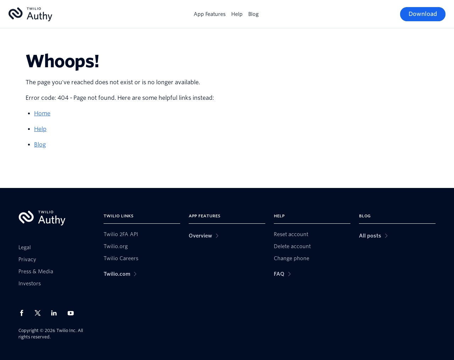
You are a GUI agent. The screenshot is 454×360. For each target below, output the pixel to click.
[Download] (422, 14)
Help (237, 14)
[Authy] (30, 14)
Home (42, 113)
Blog (253, 14)
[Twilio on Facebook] (23, 313)
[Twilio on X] (40, 313)
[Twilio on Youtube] (72, 313)
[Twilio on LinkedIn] (56, 313)
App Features (210, 14)
